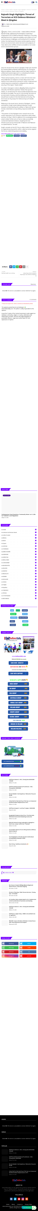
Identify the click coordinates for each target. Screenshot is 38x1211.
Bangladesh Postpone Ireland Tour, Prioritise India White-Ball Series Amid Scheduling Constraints (21, 816)
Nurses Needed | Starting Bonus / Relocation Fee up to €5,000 (22, 794)
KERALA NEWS (19, 560)
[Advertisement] (19, 423)
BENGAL (19, 538)
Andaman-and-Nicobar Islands (19, 532)
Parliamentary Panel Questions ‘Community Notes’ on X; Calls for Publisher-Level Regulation (19, 515)
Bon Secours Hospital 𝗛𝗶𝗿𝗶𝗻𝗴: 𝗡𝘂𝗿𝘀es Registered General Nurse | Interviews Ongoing (21, 885)
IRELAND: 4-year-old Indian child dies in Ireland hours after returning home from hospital (22, 921)
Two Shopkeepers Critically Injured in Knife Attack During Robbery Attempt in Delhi (21, 837)
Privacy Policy (28, 1204)
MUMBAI (19, 576)
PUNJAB (19, 584)
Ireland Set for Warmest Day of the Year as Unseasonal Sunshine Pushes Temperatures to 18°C (22, 801)
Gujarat (19, 543)
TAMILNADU (19, 590)
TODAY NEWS (9, 9)
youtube (29, 956)
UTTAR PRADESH (19, 595)
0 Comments (33, 299)
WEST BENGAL (19, 598)
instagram (11, 956)
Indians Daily (8, 872)
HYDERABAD (19, 549)
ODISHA (19, 582)
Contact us (20, 1204)
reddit (29, 947)
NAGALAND (19, 579)
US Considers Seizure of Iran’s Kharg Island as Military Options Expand (22, 830)
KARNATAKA (19, 557)
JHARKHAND (19, 554)
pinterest (11, 952)
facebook (11, 943)
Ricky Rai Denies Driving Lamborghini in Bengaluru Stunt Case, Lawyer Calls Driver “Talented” (21, 823)
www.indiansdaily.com (7, 133)
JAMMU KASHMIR (19, 551)
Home (2, 9)
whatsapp (11, 947)
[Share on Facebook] (9, 135)
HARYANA (19, 546)
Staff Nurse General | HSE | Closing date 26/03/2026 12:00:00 (21, 780)
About (13, 1204)
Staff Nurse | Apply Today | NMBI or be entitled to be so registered (22, 914)
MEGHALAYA (19, 573)
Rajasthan (19, 587)
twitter (29, 943)
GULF (18, 610)
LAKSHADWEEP (19, 562)
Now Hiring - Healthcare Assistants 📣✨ (19, 844)
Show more (33, 284)
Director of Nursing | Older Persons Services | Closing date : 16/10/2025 (22, 893)
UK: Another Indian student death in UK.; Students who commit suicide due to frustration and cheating (22, 900)
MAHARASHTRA (19, 565)
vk (29, 952)
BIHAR (19, 540)
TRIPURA (19, 593)
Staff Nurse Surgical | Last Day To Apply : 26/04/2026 (22, 808)
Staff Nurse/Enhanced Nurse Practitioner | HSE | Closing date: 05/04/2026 (21, 787)
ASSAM (19, 529)
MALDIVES (19, 568)
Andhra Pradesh (19, 535)
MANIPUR (19, 571)
